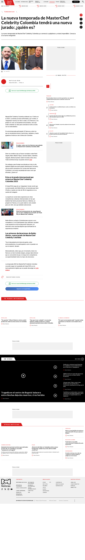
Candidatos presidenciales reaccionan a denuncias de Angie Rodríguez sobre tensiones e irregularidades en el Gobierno (73, 394)
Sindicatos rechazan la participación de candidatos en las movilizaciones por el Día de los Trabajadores (72, 366)
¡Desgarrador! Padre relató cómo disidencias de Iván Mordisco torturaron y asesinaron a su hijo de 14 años (73, 384)
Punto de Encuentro (62, 2)
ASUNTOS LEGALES (60, 484)
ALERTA (44, 489)
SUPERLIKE (73, 485)
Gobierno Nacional (6, 444)
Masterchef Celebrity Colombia (13, 277)
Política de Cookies (52, 500)
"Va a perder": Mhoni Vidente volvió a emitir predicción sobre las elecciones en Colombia (14, 320)
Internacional (24, 1)
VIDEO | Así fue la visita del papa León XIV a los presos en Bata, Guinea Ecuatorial (73, 375)
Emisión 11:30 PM (78, 6)
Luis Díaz (51, 104)
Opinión (57, 1)
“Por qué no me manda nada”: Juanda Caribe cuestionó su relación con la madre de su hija (70, 321)
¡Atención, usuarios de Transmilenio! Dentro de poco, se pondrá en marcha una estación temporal (61, 134)
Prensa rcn (18, 492)
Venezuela (67, 428)
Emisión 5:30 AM (23, 6)
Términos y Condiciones (63, 500)
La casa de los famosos (63, 317)
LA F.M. (44, 487)
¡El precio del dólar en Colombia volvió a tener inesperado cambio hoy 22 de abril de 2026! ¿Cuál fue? (45, 448)
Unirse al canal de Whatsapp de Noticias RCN (22, 91)
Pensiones (48, 96)
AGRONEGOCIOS (59, 485)
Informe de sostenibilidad (31, 486)
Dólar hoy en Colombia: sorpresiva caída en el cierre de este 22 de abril (62, 125)
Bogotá (51, 131)
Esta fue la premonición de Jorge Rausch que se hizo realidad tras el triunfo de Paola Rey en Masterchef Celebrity (29, 213)
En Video (8, 359)
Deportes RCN (31, 2)
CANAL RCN (76, 1)
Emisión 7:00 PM (59, 6)
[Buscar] (83, 2)
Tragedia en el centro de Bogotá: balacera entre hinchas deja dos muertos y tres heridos (23, 393)
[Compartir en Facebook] (81, 19)
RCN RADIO (45, 485)
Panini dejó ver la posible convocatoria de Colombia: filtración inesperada (74, 443)
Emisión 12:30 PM (41, 6)
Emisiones (5, 6)
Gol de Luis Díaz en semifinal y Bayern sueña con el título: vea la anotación (62, 107)
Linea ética (30, 490)
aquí (30, 160)
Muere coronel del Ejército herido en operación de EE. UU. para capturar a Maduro (74, 432)
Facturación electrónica (31, 483)
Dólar (50, 122)
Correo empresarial (20, 490)
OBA (29, 492)
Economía (46, 1)
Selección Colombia (70, 439)
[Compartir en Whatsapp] (81, 27)
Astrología (4, 317)
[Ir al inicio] (9, 2)
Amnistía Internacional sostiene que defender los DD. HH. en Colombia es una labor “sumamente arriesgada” (14, 448)
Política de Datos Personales (41, 500)
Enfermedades (68, 451)
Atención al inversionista (19, 494)
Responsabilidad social (21, 482)
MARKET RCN (73, 487)
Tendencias (52, 1)
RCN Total (45, 484)
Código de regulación (21, 487)
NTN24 (44, 482)
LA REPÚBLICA (59, 482)
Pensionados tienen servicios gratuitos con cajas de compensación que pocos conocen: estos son (60, 98)
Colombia (17, 1)
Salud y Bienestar (37, 2)
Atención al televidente (19, 486)
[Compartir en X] (81, 23)
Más (79, 359)
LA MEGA (45, 492)
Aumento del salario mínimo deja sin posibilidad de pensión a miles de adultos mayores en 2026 (62, 116)
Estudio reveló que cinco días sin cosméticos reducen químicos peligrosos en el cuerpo (73, 454)
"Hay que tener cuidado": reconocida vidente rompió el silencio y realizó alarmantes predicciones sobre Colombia (41, 321)
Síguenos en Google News (22, 289)
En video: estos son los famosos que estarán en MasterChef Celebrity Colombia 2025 (29, 146)
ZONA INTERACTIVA (75, 484)
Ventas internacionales (32, 488)
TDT (50, 482)
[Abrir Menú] (2, 2)
